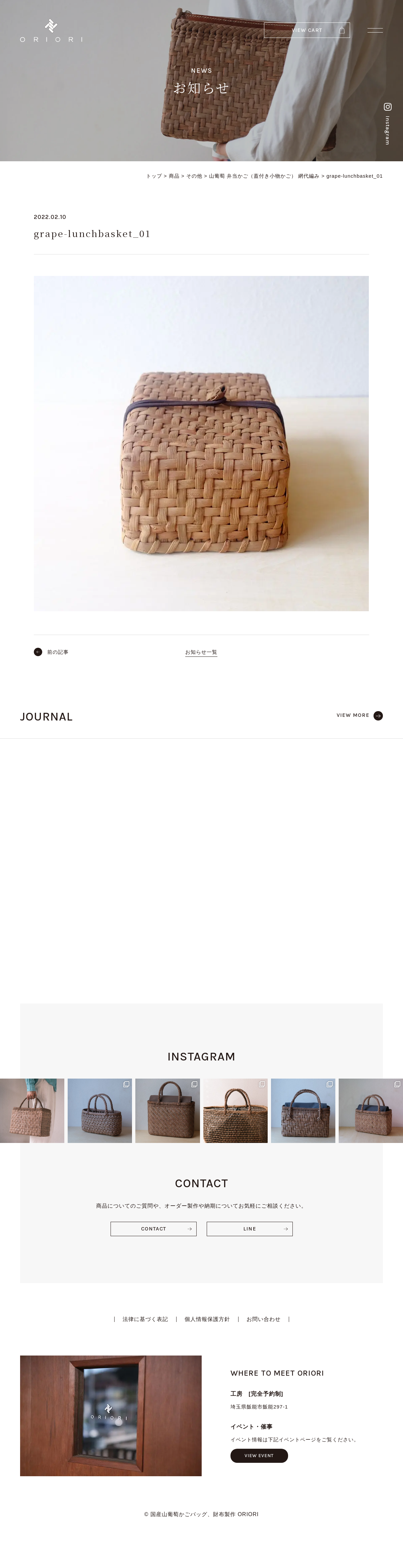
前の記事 (58, 652)
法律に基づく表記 (145, 1319)
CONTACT (153, 1228)
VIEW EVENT (259, 1455)
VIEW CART (307, 30)
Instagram (388, 124)
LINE (249, 1228)
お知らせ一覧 (201, 652)
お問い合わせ (264, 1319)
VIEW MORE (353, 715)
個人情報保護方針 (207, 1319)
